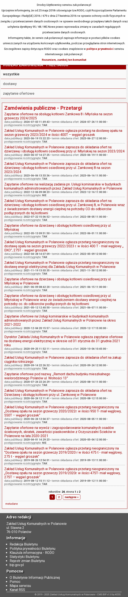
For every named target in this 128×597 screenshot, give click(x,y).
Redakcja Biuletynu (24, 544)
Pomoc (15, 582)
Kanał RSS (17, 590)
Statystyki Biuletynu (24, 557)
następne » (71, 497)
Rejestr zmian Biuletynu (27, 561)
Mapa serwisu (20, 586)
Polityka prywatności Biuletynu (32, 549)
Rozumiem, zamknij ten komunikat (64, 59)
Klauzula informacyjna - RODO (32, 553)
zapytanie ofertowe (18, 93)
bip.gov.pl (17, 565)
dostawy (10, 84)
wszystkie (11, 74)
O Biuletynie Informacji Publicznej (35, 578)
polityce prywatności (100, 48)
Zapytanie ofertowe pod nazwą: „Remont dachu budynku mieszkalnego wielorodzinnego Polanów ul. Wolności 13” (57, 376)
